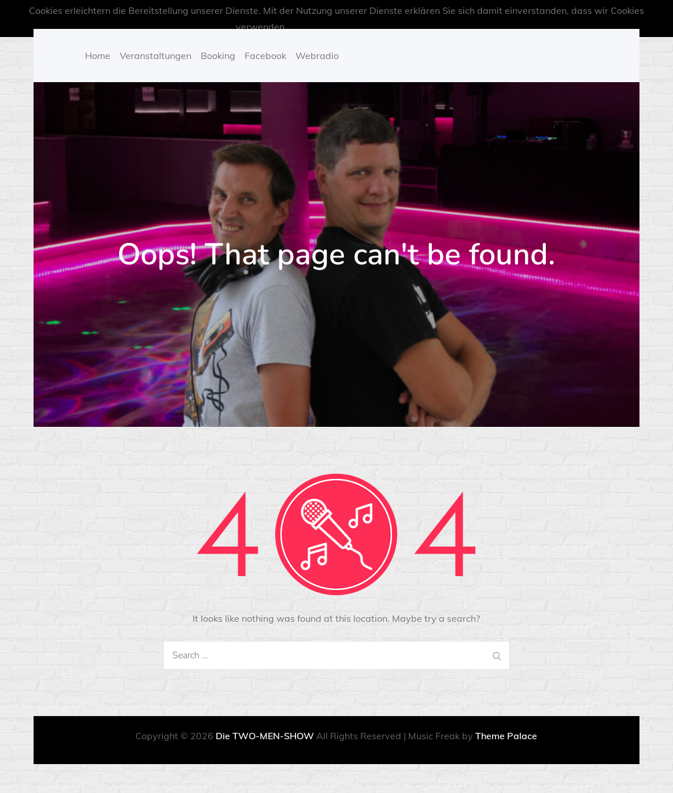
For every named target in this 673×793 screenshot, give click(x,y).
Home (97, 55)
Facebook (265, 55)
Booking (218, 55)
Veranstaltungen (155, 55)
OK (430, 26)
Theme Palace (506, 736)
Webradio (317, 55)
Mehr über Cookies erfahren (351, 26)
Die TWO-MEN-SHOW (265, 736)
